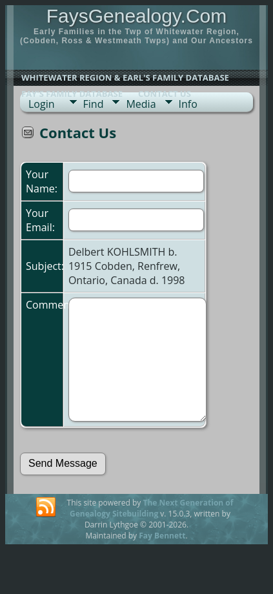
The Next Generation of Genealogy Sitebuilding (151, 508)
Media (141, 104)
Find (93, 104)
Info (188, 104)
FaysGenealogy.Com (136, 15)
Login (41, 104)
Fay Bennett (162, 535)
